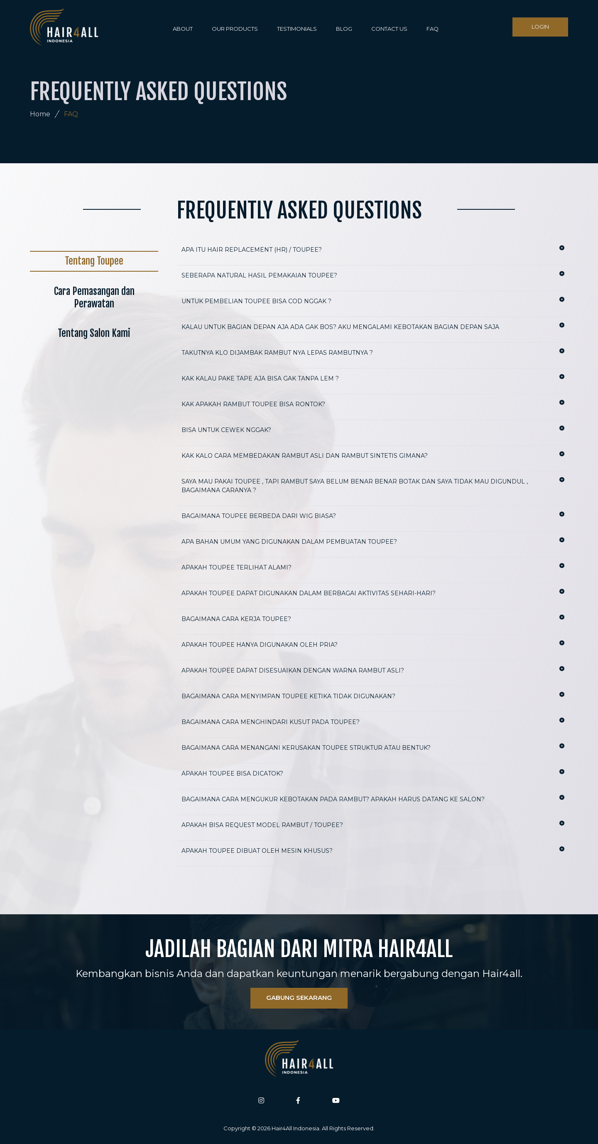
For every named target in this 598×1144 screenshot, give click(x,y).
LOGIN (540, 26)
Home (40, 114)
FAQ (432, 28)
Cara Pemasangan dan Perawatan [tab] (94, 297)
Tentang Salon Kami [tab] (94, 333)
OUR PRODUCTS (235, 28)
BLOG (344, 28)
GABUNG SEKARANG (299, 998)
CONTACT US (389, 28)
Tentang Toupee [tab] (94, 261)
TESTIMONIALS (297, 28)
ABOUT (183, 28)
